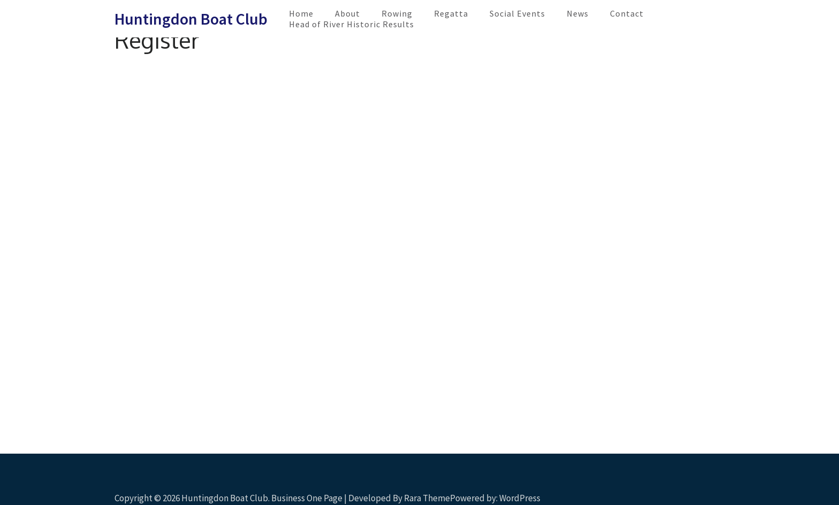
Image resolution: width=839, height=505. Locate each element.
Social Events (517, 13)
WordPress (519, 498)
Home (301, 13)
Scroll (767, 482)
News (578, 13)
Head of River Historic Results (351, 24)
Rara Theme (427, 498)
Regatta (451, 13)
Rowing (397, 13)
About (347, 13)
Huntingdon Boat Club (191, 19)
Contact (627, 13)
